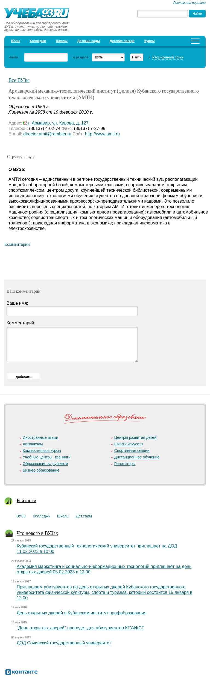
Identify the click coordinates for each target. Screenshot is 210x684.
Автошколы (33, 444)
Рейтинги (26, 500)
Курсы (149, 41)
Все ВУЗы (19, 80)
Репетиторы (125, 463)
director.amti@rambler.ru (47, 134)
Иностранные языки (40, 437)
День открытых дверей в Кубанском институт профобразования (81, 613)
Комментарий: (21, 323)
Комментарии (17, 244)
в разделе (80, 57)
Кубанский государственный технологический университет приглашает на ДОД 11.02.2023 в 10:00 (97, 549)
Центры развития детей (135, 437)
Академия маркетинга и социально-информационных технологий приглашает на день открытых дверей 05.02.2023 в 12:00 (104, 569)
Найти (13, 57)
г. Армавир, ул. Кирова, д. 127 (58, 123)
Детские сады (88, 41)
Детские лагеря (122, 41)
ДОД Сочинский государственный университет (64, 643)
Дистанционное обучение (137, 457)
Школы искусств (128, 444)
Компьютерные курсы (42, 450)
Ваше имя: (17, 303)
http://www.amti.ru (102, 134)
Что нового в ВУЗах (37, 533)
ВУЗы (15, 41)
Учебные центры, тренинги (47, 457)
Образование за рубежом (45, 463)
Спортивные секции (132, 450)
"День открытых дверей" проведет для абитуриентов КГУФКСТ (80, 628)
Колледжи (38, 41)
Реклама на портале (189, 3)
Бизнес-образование (41, 470)
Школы (62, 41)
